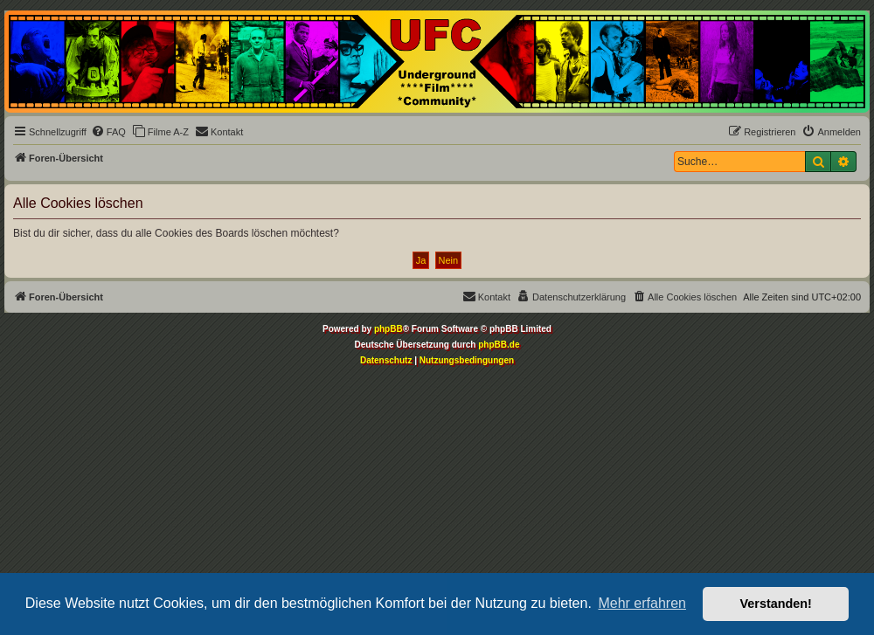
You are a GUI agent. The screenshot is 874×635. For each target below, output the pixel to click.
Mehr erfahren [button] (642, 603)
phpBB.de (498, 344)
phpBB (388, 329)
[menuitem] (108, 131)
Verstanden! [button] (776, 604)
